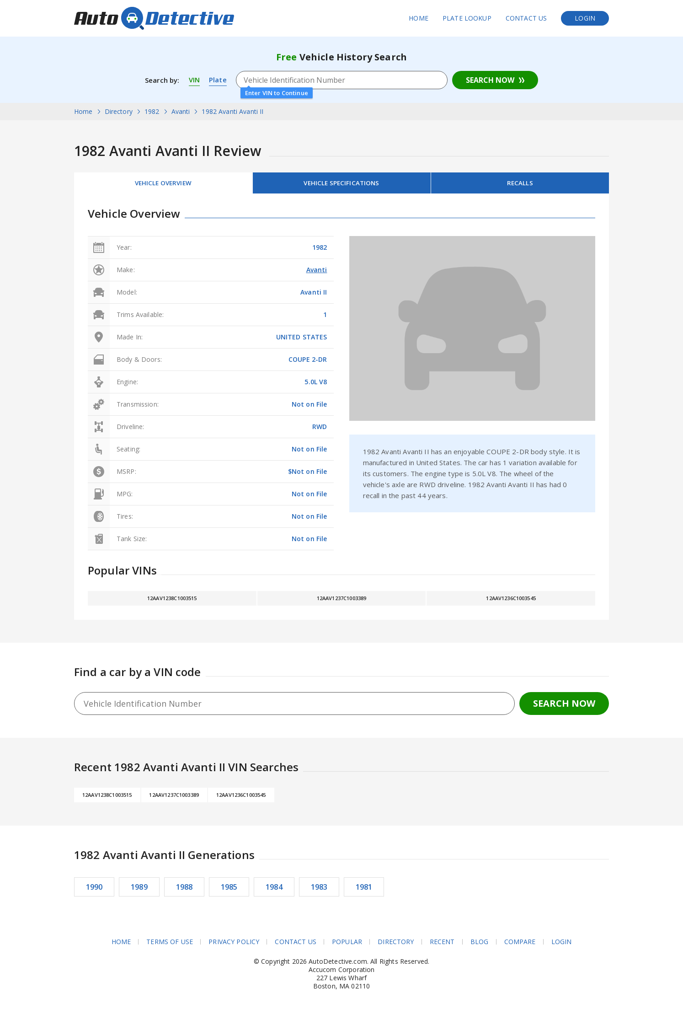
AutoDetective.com (154, 18)
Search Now (490, 80)
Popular (347, 944)
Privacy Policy (233, 944)
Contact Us (526, 18)
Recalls (520, 183)
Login (585, 18)
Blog (479, 944)
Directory (396, 944)
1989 (139, 889)
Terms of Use (169, 944)
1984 (274, 889)
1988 (184, 889)
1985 (229, 889)
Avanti (316, 271)
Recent (442, 944)
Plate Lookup (467, 18)
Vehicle (341, 183)
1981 (364, 889)
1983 (319, 889)
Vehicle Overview (163, 183)
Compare (520, 944)
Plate (218, 80)
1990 (94, 889)
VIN (194, 80)
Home (418, 18)
